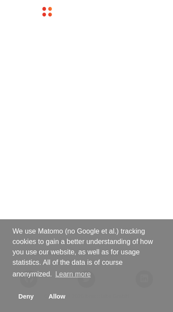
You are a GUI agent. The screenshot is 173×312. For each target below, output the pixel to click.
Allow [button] (57, 296)
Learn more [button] (73, 274)
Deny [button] (25, 296)
